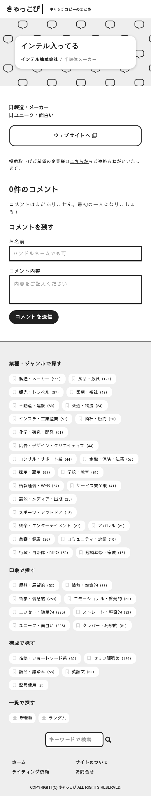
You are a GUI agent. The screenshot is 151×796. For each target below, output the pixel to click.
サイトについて (92, 762)
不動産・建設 (34, 405)
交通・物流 (85, 405)
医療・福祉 (89, 392)
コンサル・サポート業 (43, 459)
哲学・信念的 (35, 598)
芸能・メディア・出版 (43, 499)
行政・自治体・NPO (41, 552)
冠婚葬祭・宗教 (103, 552)
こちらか (79, 161)
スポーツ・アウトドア (43, 512)
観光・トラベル (37, 392)
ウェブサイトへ (76, 135)
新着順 (23, 718)
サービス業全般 (94, 485)
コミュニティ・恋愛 (89, 539)
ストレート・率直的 (104, 612)
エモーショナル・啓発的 (100, 598)
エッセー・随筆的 (40, 612)
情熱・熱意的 (87, 585)
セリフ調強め (110, 658)
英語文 (81, 671)
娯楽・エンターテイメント (47, 525)
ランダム (54, 718)
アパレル (109, 525)
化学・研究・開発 (39, 432)
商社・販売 (98, 419)
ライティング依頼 (31, 772)
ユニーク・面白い (31, 115)
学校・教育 (80, 472)
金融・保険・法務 (109, 459)
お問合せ (85, 772)
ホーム (19, 762)
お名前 (17, 241)
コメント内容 (25, 271)
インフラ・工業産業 (41, 419)
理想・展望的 (34, 585)
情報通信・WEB (37, 485)
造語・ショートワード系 (45, 658)
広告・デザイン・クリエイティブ (54, 445)
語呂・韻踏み (34, 671)
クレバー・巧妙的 (102, 625)
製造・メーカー (29, 107)
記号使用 (29, 685)
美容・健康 (32, 539)
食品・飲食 (92, 378)
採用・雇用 (32, 472)
